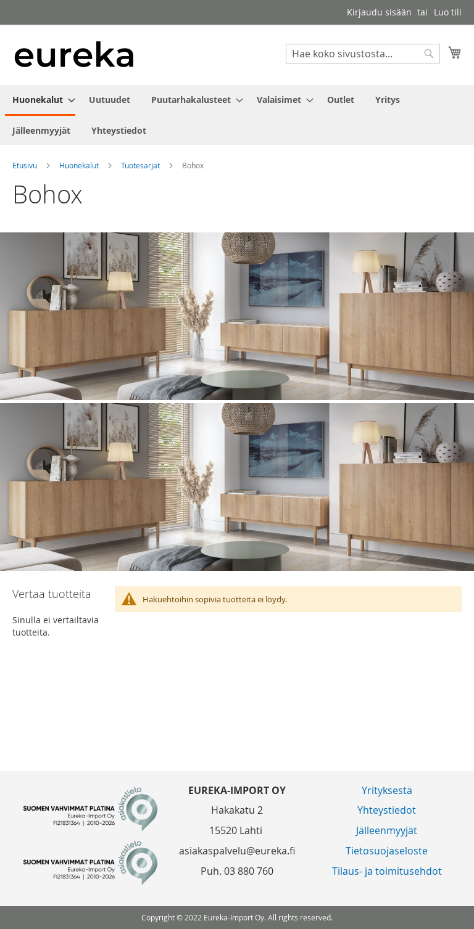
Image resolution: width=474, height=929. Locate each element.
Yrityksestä (387, 790)
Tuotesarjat (141, 165)
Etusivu (25, 165)
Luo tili (448, 12)
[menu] (237, 115)
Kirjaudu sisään (379, 12)
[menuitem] (40, 100)
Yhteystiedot (386, 810)
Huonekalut (80, 165)
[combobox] (363, 53)
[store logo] (74, 54)
